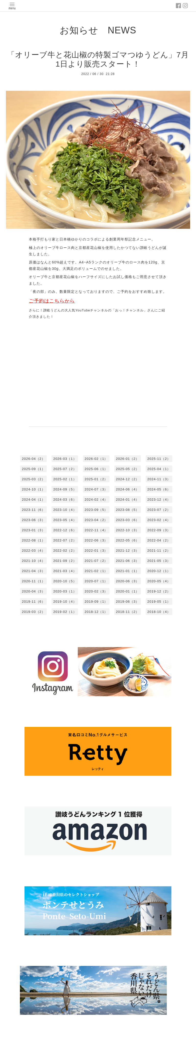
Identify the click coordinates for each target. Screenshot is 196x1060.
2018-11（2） (127, 612)
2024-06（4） (127, 489)
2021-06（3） (127, 561)
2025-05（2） (127, 469)
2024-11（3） (158, 479)
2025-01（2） (96, 479)
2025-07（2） (65, 469)
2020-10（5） (65, 581)
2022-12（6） (65, 530)
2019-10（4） (65, 601)
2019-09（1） (96, 601)
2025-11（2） (158, 459)
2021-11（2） (158, 550)
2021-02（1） (96, 571)
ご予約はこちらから (52, 301)
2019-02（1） (65, 612)
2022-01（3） (96, 550)
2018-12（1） (96, 612)
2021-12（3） (127, 550)
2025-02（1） (65, 479)
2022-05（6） (127, 540)
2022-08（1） (33, 540)
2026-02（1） (96, 459)
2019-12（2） (158, 591)
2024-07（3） (96, 489)
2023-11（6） (33, 510)
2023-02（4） (158, 520)
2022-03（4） (33, 550)
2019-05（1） (158, 601)
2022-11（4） (96, 530)
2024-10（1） (33, 489)
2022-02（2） (65, 550)
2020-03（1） (65, 591)
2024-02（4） (96, 499)
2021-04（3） (33, 571)
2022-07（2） (65, 540)
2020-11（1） (33, 581)
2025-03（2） (33, 479)
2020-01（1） (127, 591)
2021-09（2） (65, 561)
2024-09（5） (65, 489)
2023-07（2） (158, 510)
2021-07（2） (96, 561)
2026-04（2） (33, 459)
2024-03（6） (65, 499)
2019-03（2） (33, 612)
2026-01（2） (127, 459)
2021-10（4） (33, 561)
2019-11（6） (33, 601)
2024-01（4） (127, 499)
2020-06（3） (127, 581)
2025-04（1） (158, 469)
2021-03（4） (65, 571)
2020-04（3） (33, 591)
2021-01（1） (127, 571)
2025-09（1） (33, 469)
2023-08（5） (127, 510)
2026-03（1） (65, 459)
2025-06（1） (96, 469)
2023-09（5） (96, 510)
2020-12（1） (158, 571)
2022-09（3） (158, 530)
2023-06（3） (33, 520)
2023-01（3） (33, 530)
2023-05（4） (65, 520)
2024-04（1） (33, 499)
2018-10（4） (158, 612)
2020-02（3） (96, 591)
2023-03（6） (127, 520)
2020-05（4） (158, 581)
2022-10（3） (127, 530)
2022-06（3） (96, 540)
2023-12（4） (158, 499)
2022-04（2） (158, 540)
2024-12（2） (127, 479)
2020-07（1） (96, 581)
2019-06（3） (127, 601)
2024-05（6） (158, 489)
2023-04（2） (96, 520)
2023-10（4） (65, 510)
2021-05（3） (158, 561)
